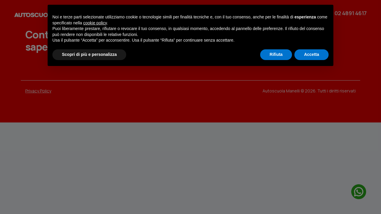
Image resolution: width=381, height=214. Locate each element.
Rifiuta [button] (276, 54)
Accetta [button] (311, 54)
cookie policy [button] (95, 23)
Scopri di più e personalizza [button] (89, 54)
